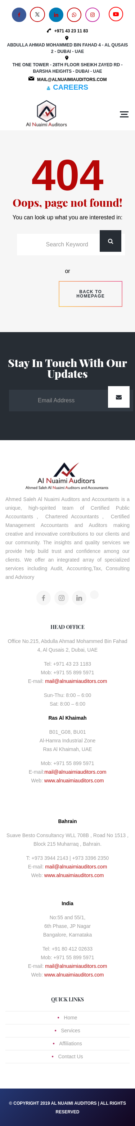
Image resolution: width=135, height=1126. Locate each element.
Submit (119, 397)
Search (110, 241)
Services (70, 1030)
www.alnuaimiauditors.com (74, 780)
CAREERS (70, 87)
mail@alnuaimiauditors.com (76, 681)
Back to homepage (90, 294)
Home (70, 1017)
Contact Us (70, 1056)
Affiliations (70, 1043)
